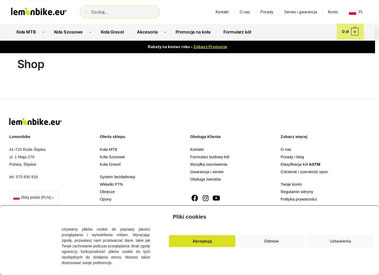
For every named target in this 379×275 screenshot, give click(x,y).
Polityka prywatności (299, 198)
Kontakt (222, 12)
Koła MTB (108, 148)
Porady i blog (292, 155)
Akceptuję (202, 241)
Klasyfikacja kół (300, 163)
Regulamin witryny (297, 191)
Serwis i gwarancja (300, 12)
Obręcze (107, 191)
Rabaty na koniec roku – (187, 46)
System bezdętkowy (117, 176)
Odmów (271, 241)
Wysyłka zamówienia (208, 163)
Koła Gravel (110, 163)
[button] (371, 215)
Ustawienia (340, 241)
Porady (267, 12)
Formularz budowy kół (209, 155)
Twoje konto (291, 183)
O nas (245, 12)
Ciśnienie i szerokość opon (304, 170)
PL (361, 12)
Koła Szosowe (112, 155)
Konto (333, 12)
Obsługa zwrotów (205, 178)
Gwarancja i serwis (207, 170)
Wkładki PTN (111, 183)
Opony (105, 198)
